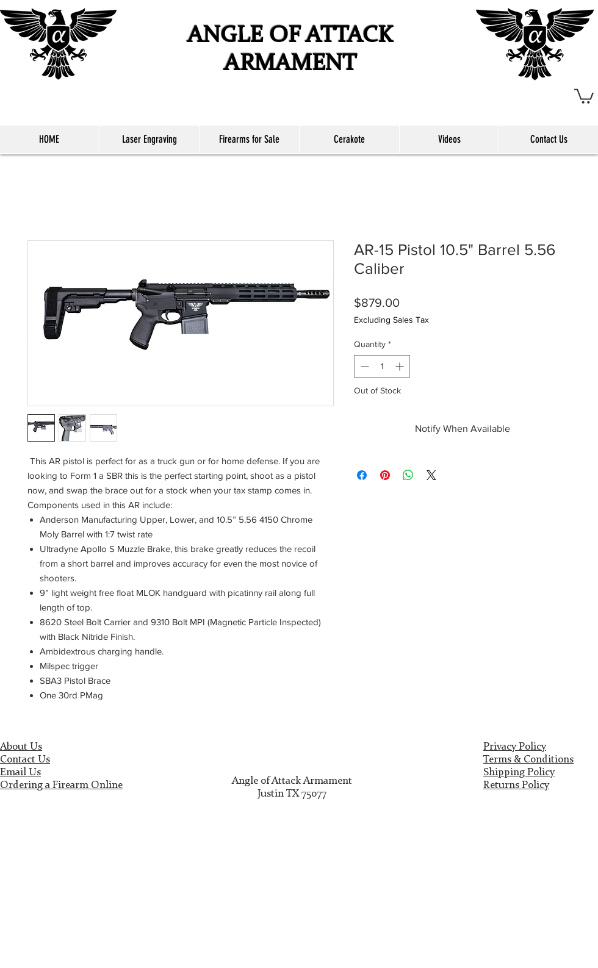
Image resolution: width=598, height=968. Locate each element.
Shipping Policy (519, 772)
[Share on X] (431, 475)
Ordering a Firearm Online (61, 785)
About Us (21, 747)
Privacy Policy (514, 747)
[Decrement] (363, 366)
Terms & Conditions (528, 760)
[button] (584, 95)
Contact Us (25, 760)
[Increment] (400, 366)
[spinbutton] (382, 366)
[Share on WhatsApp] (408, 475)
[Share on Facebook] (362, 475)
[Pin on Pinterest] (385, 475)
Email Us (20, 772)
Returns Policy (516, 785)
